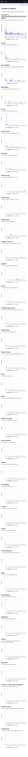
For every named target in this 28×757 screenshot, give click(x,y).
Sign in (25, 1)
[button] (12, 39)
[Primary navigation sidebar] (2, 5)
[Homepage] (2, 2)
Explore (6, 1)
